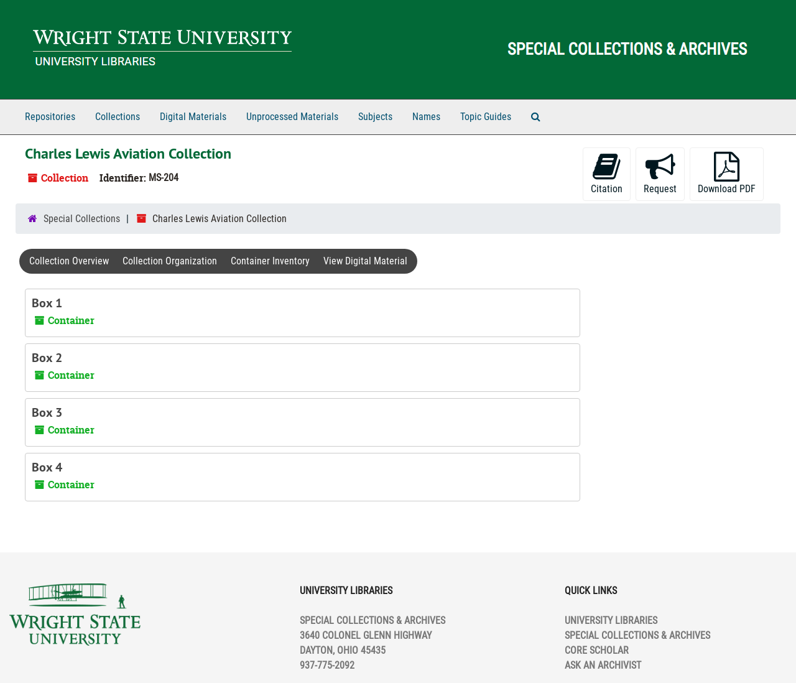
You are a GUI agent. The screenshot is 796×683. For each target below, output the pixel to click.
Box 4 (47, 467)
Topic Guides (485, 117)
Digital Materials (193, 117)
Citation (606, 173)
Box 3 (47, 412)
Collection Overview (69, 261)
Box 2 (47, 358)
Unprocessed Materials (292, 117)
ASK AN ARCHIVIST (603, 665)
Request (660, 173)
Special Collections (82, 219)
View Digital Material (365, 261)
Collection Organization (170, 261)
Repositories (50, 117)
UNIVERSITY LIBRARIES (611, 620)
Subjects (375, 117)
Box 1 (47, 303)
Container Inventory (270, 261)
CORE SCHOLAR (597, 650)
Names (426, 117)
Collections (117, 117)
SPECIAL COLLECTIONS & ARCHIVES (637, 635)
